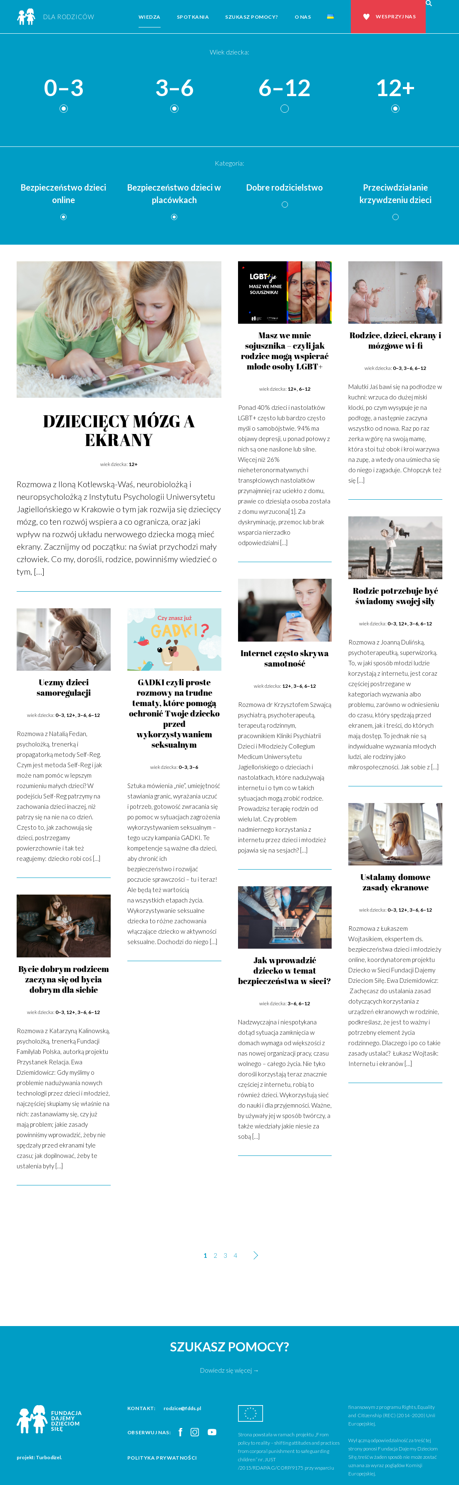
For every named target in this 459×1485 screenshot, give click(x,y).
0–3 (63, 88)
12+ (395, 88)
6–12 (284, 88)
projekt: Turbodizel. (39, 1457)
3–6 (174, 88)
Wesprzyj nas (396, 16)
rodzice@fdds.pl (182, 1408)
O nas (303, 17)
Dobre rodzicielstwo (284, 187)
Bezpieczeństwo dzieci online (63, 193)
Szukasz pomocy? (251, 17)
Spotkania (193, 17)
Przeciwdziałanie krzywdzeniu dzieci (396, 193)
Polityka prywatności (162, 1458)
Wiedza (150, 17)
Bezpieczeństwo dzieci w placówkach (174, 193)
